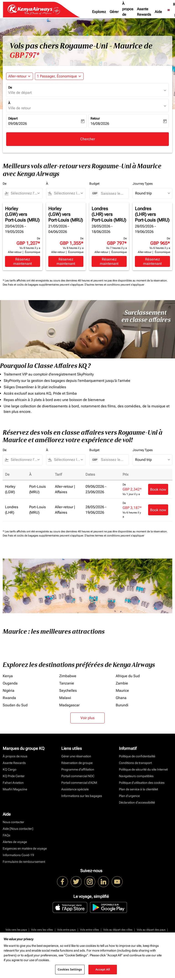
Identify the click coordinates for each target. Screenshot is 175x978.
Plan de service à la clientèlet (138, 789)
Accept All (102, 969)
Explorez (99, 12)
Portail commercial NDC (77, 776)
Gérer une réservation (76, 756)
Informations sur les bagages (81, 796)
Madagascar (69, 705)
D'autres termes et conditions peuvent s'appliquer (114, 284)
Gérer (114, 12)
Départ (13, 118)
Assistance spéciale (75, 789)
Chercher (87, 139)
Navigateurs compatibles (136, 776)
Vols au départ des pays (151, 929)
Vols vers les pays (16, 929)
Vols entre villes (89, 929)
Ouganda (10, 683)
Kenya (8, 676)
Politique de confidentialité (137, 756)
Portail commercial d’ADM (79, 782)
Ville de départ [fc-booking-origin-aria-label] (20, 92)
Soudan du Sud (15, 705)
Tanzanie (66, 683)
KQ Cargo (9, 769)
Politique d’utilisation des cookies (142, 782)
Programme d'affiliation (77, 769)
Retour (95, 118)
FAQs (6, 835)
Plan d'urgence (129, 796)
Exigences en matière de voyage (25, 848)
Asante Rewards (144, 12)
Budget (94, 183)
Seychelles (68, 690)
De (10, 87)
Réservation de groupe (77, 763)
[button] (59, 76)
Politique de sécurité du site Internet (143, 769)
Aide (158, 12)
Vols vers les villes (42, 929)
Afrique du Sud (128, 676)
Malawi (65, 698)
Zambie (122, 683)
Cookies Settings (70, 969)
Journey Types (143, 183)
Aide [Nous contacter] (18, 828)
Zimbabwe (67, 676)
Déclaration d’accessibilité (137, 802)
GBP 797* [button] (24, 55)
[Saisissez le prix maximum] (112, 193)
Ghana (121, 698)
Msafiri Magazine (15, 789)
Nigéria (8, 690)
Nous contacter (13, 822)
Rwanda (9, 698)
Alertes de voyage (15, 842)
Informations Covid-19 (18, 855)
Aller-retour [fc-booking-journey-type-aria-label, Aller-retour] (17, 76)
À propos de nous (127, 11)
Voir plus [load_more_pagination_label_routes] (87, 718)
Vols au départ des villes (117, 929)
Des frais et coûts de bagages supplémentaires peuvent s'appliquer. (44, 284)
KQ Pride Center (14, 776)
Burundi (122, 705)
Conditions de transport (135, 763)
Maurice (122, 690)
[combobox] (25, 193)
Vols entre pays (66, 929)
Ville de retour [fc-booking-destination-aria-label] (19, 108)
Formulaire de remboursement (24, 861)
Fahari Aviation (13, 782)
